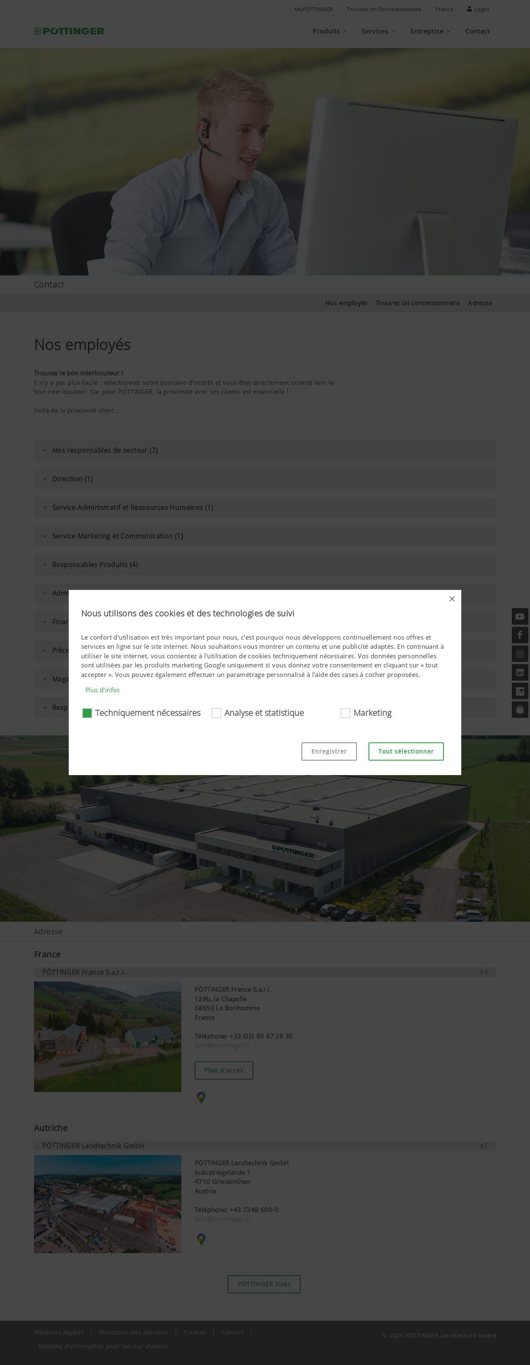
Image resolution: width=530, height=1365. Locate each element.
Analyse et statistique (264, 712)
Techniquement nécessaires (147, 712)
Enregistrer (329, 751)
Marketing (372, 712)
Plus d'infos (102, 690)
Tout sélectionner (406, 751)
